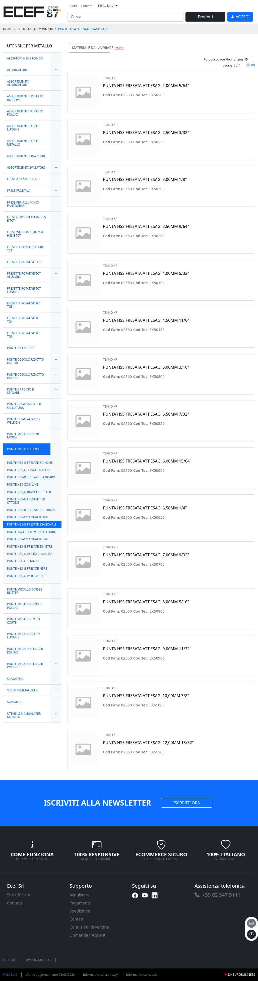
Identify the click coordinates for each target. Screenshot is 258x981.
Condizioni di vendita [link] (89, 927)
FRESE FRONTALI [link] (18, 190)
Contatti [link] (87, 6)
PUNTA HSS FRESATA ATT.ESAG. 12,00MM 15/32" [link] (148, 742)
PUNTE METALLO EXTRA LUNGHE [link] (23, 635)
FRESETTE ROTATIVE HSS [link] (24, 262)
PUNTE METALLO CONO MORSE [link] (23, 435)
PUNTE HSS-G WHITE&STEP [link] (26, 576)
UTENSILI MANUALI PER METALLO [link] (24, 715)
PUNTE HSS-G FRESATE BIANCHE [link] (29, 463)
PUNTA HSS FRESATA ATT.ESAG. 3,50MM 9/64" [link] (146, 226)
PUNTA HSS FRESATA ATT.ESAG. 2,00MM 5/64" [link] (146, 85)
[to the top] (251, 934)
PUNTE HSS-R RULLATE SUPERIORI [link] (31, 510)
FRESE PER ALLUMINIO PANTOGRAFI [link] (23, 204)
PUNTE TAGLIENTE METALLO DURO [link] (31, 532)
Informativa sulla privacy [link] (100, 974)
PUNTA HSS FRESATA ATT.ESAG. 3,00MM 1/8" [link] (145, 179)
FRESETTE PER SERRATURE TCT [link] (25, 248)
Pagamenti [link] (80, 903)
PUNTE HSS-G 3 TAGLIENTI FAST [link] (29, 470)
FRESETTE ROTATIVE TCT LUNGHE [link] (24, 290)
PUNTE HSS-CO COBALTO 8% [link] (27, 517)
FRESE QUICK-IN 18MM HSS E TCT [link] (26, 219)
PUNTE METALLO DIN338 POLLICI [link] (24, 606)
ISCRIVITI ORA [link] (186, 803)
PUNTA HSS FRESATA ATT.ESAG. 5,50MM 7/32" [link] (146, 414)
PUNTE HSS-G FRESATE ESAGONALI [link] (82, 29)
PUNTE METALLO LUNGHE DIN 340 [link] (25, 650)
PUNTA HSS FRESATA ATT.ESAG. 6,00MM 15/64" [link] (147, 461)
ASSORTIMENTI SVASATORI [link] (26, 167)
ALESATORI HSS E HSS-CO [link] (25, 58)
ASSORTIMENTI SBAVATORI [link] (26, 156)
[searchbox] (107, 54)
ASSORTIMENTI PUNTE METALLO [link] (23, 142)
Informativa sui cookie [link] (141, 974)
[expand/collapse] (55, 58)
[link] (32, 11)
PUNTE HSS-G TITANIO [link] (23, 561)
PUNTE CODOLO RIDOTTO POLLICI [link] (25, 376)
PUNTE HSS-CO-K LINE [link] (22, 484)
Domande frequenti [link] (88, 935)
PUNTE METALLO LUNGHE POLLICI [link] (25, 665)
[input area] (125, 17)
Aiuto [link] (73, 6)
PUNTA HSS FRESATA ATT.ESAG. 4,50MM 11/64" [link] (147, 320)
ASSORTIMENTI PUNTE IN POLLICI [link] (25, 113)
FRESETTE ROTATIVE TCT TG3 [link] (24, 305)
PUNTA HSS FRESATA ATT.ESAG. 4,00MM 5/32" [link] (146, 273)
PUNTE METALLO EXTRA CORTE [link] (23, 621)
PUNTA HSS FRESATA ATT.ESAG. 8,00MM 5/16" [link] (146, 602)
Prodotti (205, 17)
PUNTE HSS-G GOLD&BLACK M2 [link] (29, 554)
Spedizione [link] (80, 911)
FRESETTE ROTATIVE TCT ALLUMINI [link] (24, 275)
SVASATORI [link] (15, 702)
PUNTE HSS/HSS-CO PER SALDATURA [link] (24, 406)
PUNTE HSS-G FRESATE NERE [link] (27, 568)
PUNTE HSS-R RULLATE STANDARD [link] (31, 477)
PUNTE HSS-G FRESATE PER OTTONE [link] (26, 501)
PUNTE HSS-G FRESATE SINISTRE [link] (29, 546)
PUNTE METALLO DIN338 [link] (35, 29)
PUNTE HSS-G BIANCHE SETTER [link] (29, 492)
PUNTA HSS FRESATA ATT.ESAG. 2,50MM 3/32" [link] (146, 132)
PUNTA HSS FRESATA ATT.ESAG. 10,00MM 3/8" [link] (146, 695)
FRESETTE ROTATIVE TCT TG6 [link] (24, 335)
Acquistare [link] (80, 895)
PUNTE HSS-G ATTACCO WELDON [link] (23, 421)
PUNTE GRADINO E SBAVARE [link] (20, 391)
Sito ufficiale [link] (18, 895)
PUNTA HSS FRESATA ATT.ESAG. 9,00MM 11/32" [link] (147, 648)
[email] (251, 923)
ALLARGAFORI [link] (17, 70)
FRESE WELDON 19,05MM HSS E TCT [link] (25, 233)
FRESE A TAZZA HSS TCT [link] (23, 179)
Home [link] (7, 29)
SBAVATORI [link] (15, 679)
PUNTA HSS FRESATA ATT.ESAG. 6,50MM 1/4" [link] (145, 508)
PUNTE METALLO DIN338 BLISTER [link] (24, 591)
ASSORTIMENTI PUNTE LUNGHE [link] (23, 128)
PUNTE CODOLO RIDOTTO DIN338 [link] (25, 361)
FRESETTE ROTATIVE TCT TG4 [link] (24, 319)
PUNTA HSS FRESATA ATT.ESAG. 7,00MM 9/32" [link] (146, 555)
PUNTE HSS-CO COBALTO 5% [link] (27, 539)
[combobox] (89, 48)
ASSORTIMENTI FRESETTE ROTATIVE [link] (25, 98)
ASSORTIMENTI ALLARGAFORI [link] (18, 83)
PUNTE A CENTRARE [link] (21, 348)
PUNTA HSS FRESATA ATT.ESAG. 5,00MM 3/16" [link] (146, 367)
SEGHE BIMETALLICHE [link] (22, 690)
